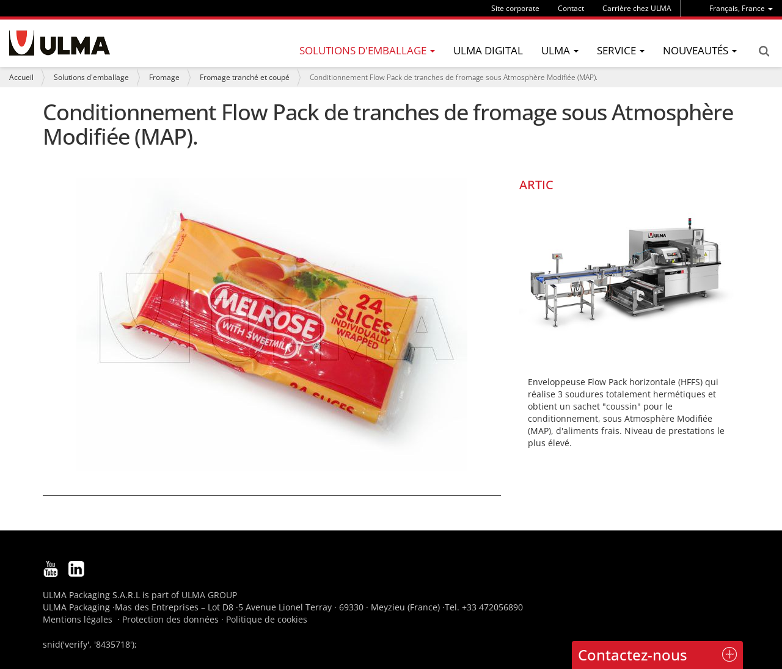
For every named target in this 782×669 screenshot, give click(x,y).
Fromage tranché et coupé (245, 77)
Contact (571, 8)
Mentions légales (77, 619)
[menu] (741, 8)
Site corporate (515, 8)
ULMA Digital (488, 50)
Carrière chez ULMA (636, 8)
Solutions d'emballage (91, 77)
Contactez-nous (632, 655)
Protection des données (170, 619)
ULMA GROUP (209, 595)
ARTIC (536, 184)
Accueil (21, 77)
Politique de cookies (266, 619)
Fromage (164, 77)
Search (764, 51)
